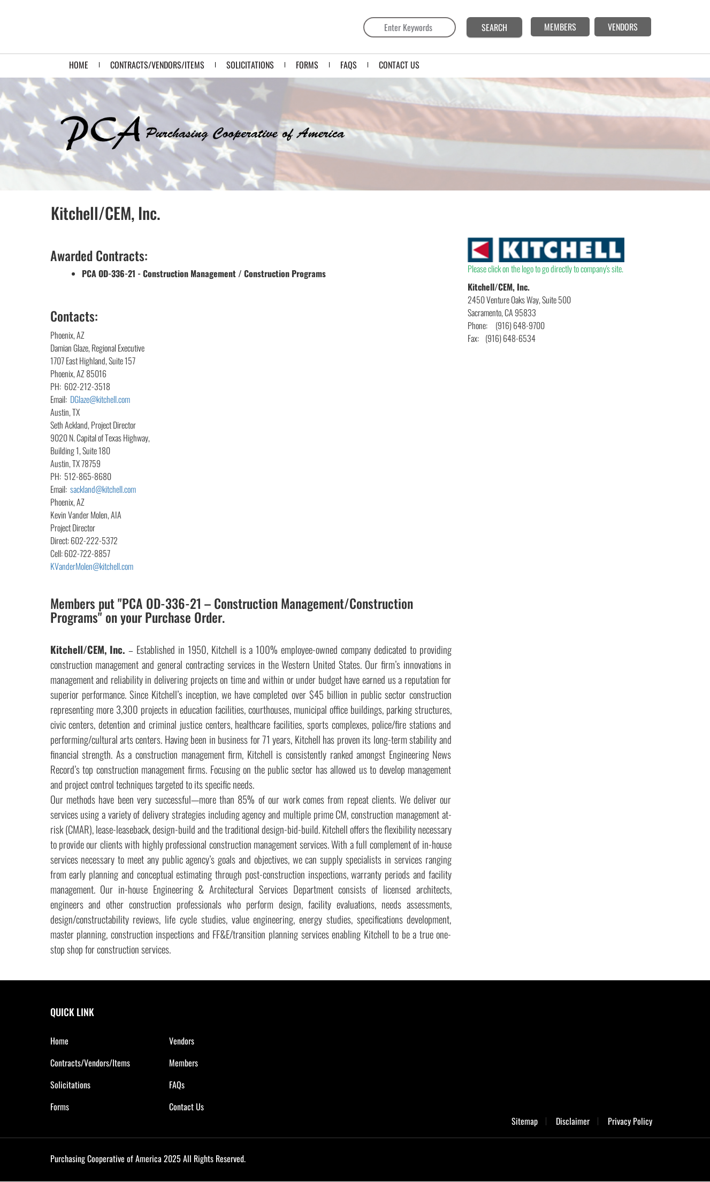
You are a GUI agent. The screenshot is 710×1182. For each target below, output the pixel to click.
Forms (59, 1106)
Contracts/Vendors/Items (157, 64)
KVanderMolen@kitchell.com (91, 566)
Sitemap (524, 1121)
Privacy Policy (630, 1121)
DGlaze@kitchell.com (100, 399)
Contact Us (186, 1106)
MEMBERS (560, 26)
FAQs (177, 1084)
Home (78, 64)
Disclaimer (573, 1121)
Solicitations (70, 1084)
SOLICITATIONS (250, 64)
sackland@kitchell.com (103, 489)
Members (183, 1062)
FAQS (348, 64)
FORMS (307, 64)
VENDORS (623, 26)
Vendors (181, 1040)
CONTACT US (399, 64)
